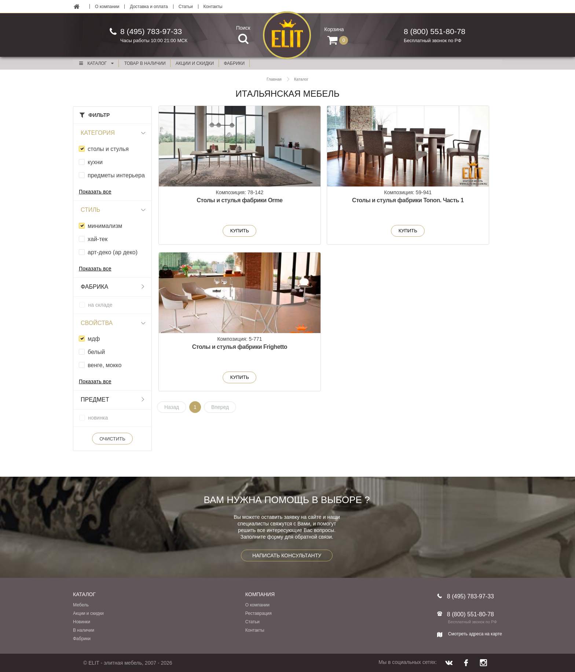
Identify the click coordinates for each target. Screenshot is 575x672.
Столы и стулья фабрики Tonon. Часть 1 (330, 204)
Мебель (81, 605)
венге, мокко (104, 365)
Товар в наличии (145, 63)
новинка (98, 418)
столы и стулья (108, 149)
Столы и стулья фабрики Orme (214, 204)
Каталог (96, 63)
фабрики (234, 63)
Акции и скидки (88, 613)
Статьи (186, 6)
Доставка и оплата (149, 6)
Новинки (81, 621)
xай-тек (97, 239)
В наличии (83, 630)
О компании (107, 6)
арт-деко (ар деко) (113, 252)
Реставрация (258, 613)
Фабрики (82, 638)
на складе (100, 305)
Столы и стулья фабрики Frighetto (447, 204)
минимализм (105, 226)
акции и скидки (195, 63)
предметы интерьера (116, 175)
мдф (94, 339)
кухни (95, 162)
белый (96, 352)
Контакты (213, 6)
